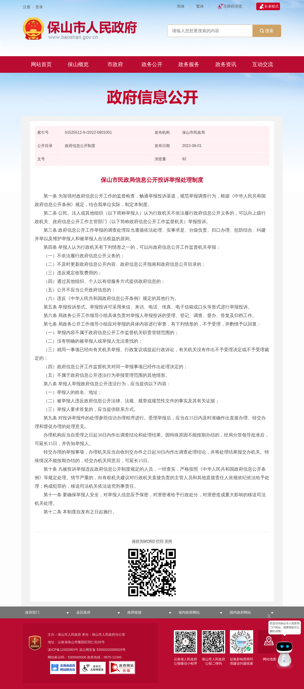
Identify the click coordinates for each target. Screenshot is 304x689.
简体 (181, 6)
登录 (39, 7)
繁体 (200, 6)
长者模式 (271, 6)
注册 (26, 7)
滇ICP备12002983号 (63, 650)
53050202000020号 (111, 650)
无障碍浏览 (232, 6)
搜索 (267, 31)
